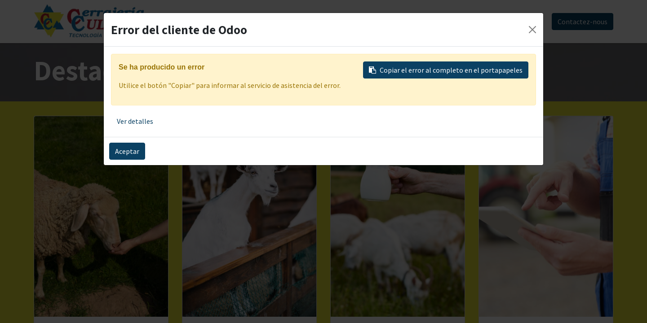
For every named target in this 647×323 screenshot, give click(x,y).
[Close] (532, 29)
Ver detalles (135, 121)
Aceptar (127, 151)
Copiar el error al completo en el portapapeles (446, 69)
